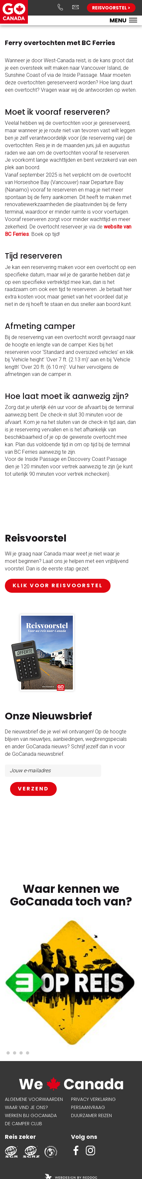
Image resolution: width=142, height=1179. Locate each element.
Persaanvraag (88, 1107)
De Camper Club (23, 1123)
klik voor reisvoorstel (58, 585)
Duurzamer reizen (91, 1115)
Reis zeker (20, 1137)
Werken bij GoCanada (31, 1115)
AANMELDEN (33, 789)
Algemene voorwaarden (34, 1099)
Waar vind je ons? (26, 1107)
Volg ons (84, 1137)
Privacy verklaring (93, 1099)
